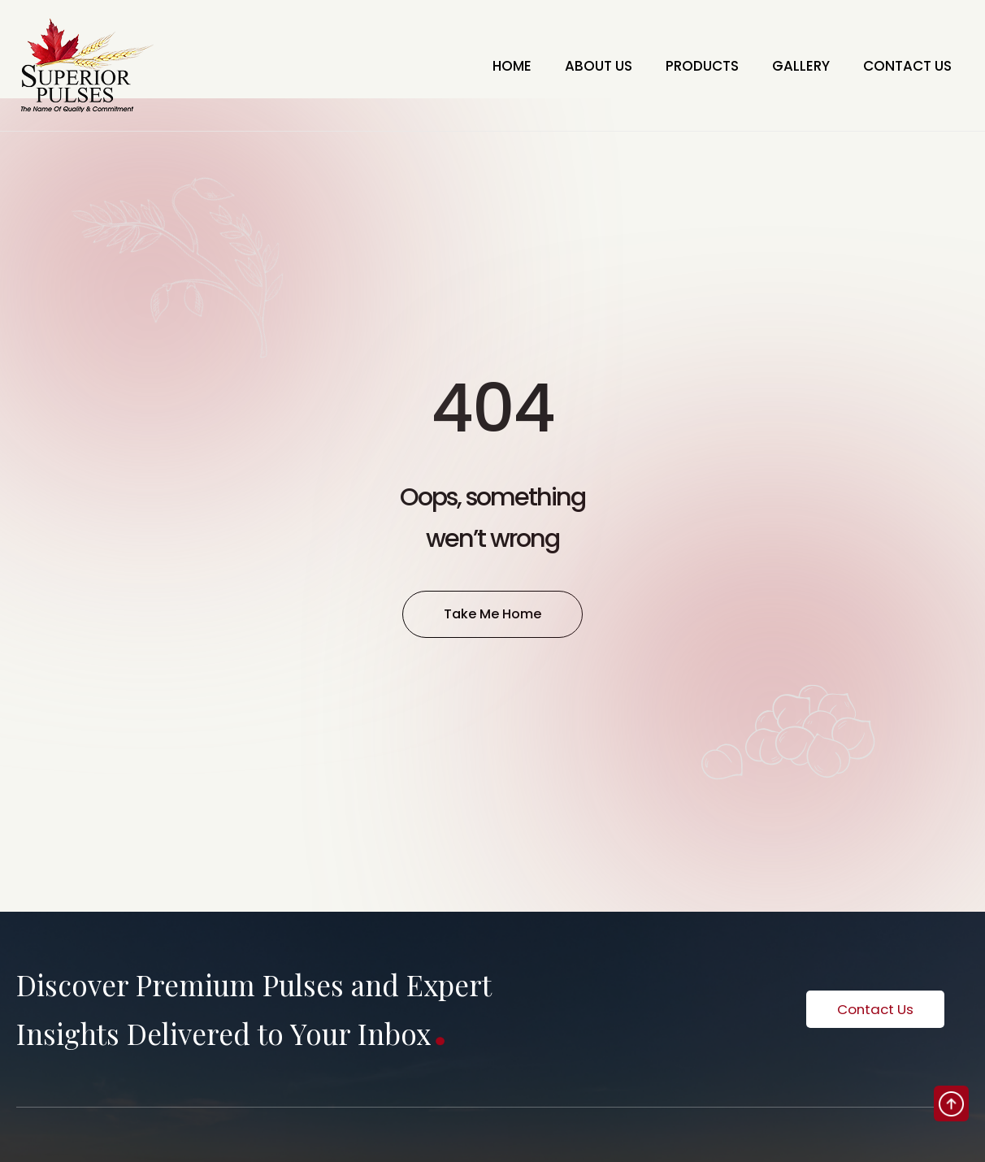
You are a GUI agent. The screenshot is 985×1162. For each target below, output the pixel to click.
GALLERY (786, 66)
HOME (470, 66)
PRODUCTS (679, 66)
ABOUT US (565, 66)
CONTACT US (902, 66)
